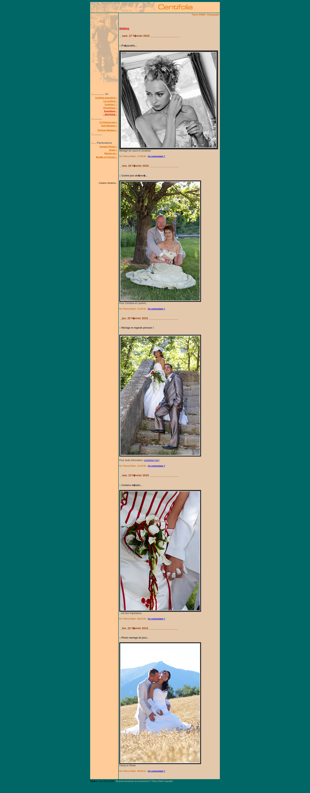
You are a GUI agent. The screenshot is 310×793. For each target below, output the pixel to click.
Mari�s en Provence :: (106, 157)
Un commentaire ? (156, 156)
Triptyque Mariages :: (107, 130)
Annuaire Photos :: (108, 147)
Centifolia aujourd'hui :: (106, 98)
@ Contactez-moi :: (108, 122)
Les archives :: (110, 101)
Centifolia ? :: (111, 104)
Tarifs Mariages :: (109, 126)
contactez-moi (151, 460)
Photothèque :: (110, 108)
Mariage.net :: (110, 153)
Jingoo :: (113, 150)
